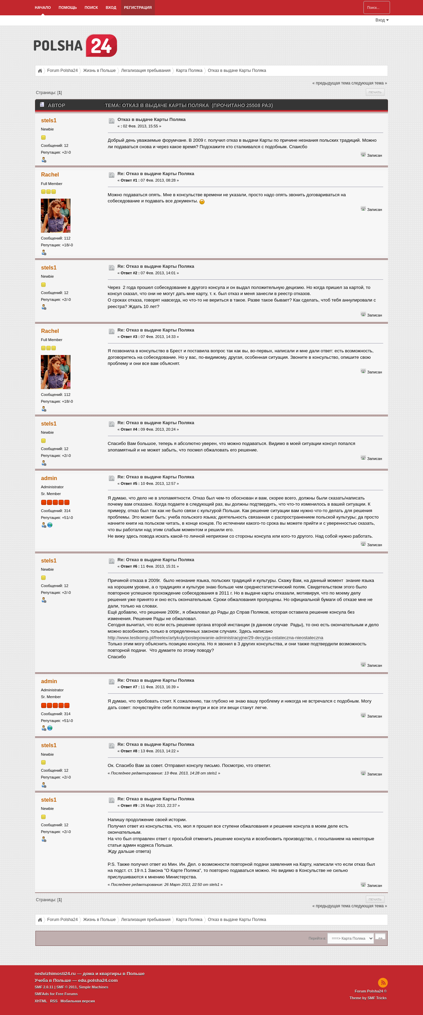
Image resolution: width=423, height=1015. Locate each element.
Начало (43, 7)
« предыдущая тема (331, 83)
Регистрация (138, 7)
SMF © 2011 (66, 987)
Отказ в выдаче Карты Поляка (151, 119)
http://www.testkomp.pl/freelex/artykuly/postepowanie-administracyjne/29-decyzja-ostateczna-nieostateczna (215, 637)
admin (49, 478)
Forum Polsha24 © (371, 991)
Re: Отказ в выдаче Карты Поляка (155, 173)
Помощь (68, 7)
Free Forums (67, 994)
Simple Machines (93, 987)
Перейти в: (317, 938)
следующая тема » (369, 83)
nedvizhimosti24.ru (55, 973)
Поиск (91, 7)
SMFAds (42, 994)
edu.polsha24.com (98, 980)
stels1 (48, 120)
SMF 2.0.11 (44, 987)
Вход (111, 7)
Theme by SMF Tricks (368, 998)
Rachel (50, 175)
